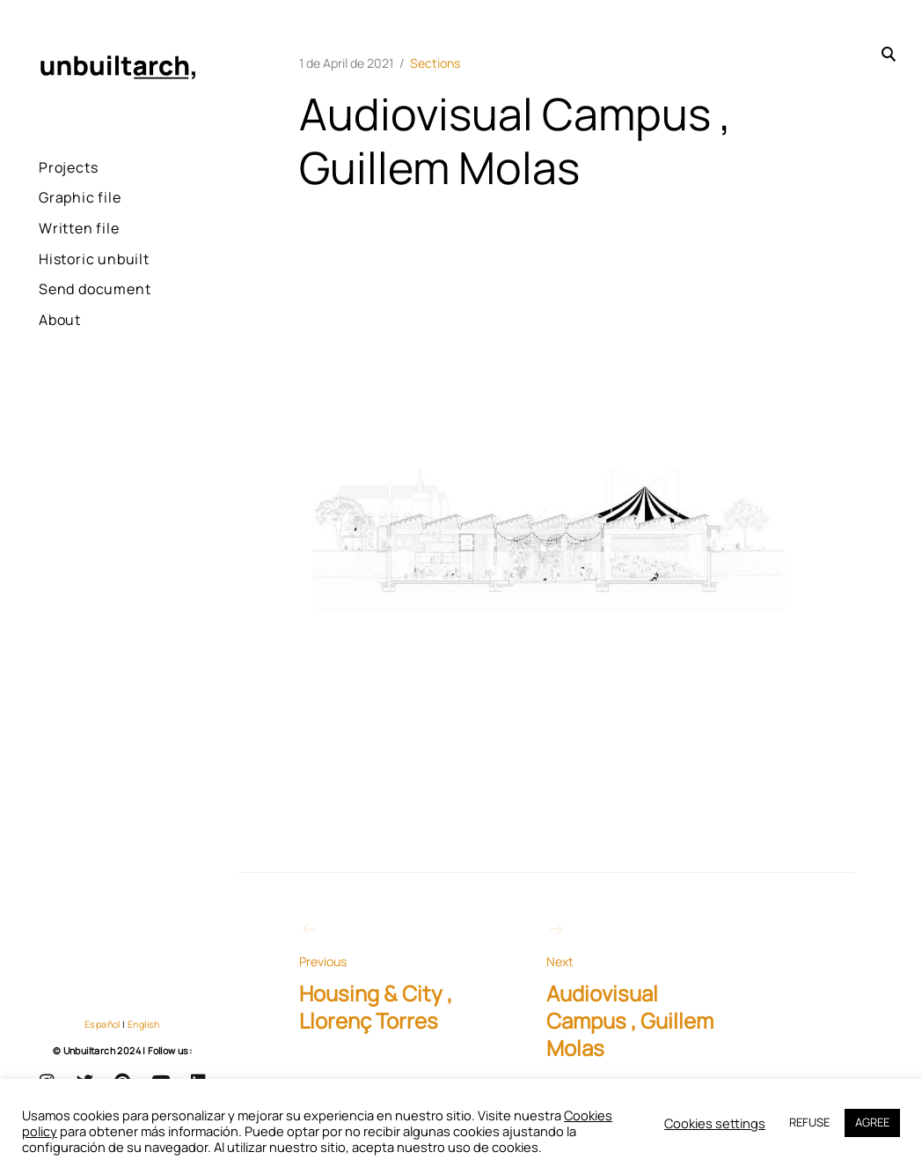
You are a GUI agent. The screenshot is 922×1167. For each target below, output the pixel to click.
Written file (79, 228)
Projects (68, 167)
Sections (435, 63)
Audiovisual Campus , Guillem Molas (639, 990)
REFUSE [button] (809, 1122)
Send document (94, 289)
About (60, 319)
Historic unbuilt (94, 259)
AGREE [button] (872, 1122)
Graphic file (80, 197)
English (144, 1024)
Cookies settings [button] (714, 1123)
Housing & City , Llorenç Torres (392, 977)
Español (102, 1024)
